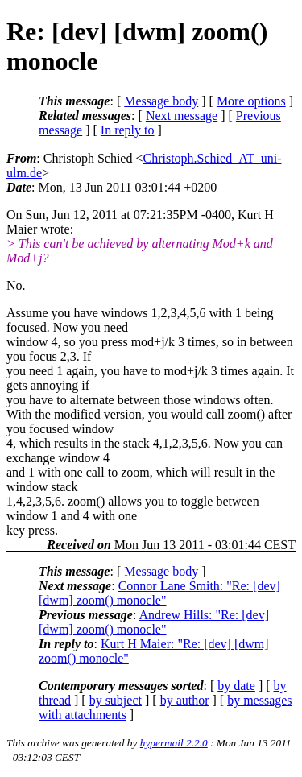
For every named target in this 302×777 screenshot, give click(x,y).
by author (184, 700)
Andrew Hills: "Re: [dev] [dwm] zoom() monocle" (154, 622)
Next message (181, 115)
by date (236, 685)
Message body (161, 101)
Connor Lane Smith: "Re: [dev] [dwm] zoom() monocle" (159, 593)
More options (251, 101)
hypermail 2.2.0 (174, 743)
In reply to (128, 130)
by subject (115, 700)
